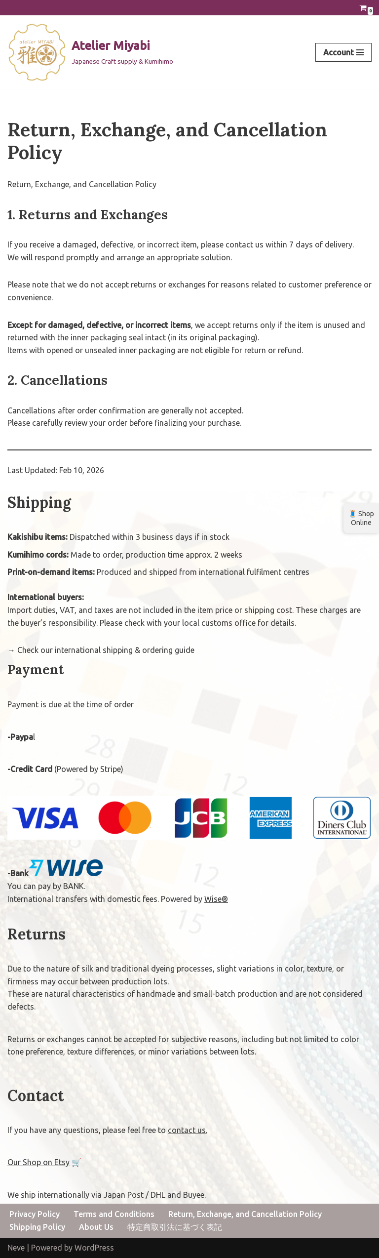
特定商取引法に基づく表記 (174, 1226)
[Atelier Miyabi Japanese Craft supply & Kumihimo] (90, 52)
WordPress (94, 1247)
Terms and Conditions (114, 1214)
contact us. (187, 1130)
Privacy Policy (34, 1214)
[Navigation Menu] (343, 52)
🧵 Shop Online (361, 518)
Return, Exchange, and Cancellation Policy (245, 1214)
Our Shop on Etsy (38, 1162)
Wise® (216, 898)
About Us (96, 1226)
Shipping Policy (37, 1226)
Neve (16, 1247)
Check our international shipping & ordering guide (105, 650)
